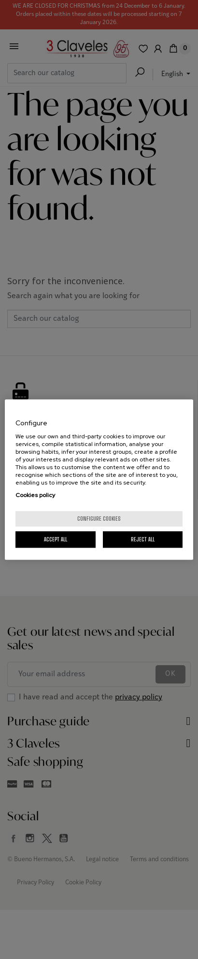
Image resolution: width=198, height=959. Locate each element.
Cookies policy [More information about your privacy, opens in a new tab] (35, 495)
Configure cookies (99, 518)
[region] (99, 479)
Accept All (55, 539)
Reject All (143, 539)
